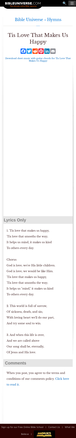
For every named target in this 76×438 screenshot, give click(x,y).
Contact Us (54, 427)
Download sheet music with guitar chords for (38, 59)
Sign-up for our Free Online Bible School (22, 427)
